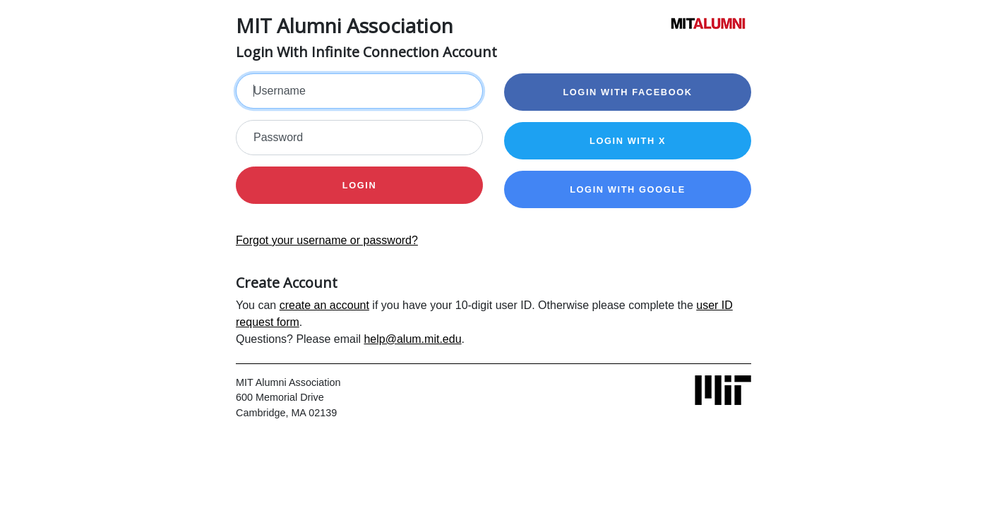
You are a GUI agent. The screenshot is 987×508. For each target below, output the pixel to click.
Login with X (628, 140)
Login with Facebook (627, 92)
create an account (324, 305)
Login (359, 185)
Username (279, 91)
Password (278, 137)
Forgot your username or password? (327, 240)
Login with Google (628, 189)
